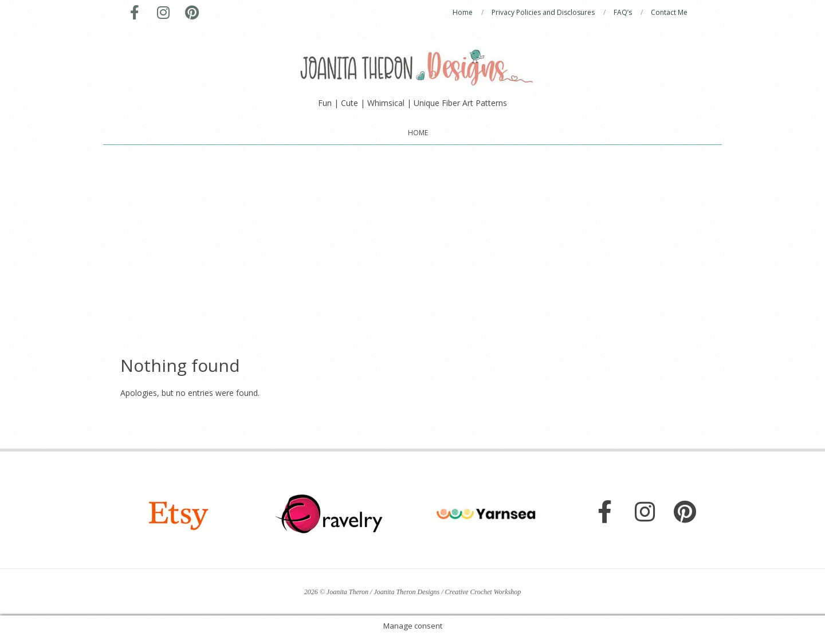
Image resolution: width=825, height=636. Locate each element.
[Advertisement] (412, 231)
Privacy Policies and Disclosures (543, 12)
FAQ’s (623, 12)
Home (463, 12)
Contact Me (669, 12)
